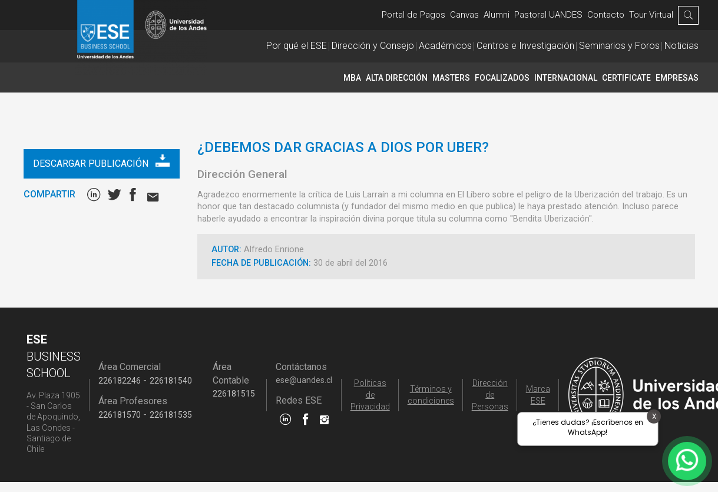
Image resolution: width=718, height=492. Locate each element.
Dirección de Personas (490, 394)
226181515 (234, 393)
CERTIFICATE (626, 77)
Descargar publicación (101, 161)
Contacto (605, 14)
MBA (352, 77)
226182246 (119, 380)
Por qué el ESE (296, 45)
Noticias (681, 45)
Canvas (464, 14)
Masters (451, 77)
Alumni (496, 14)
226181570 (119, 415)
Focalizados (502, 77)
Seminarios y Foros (619, 45)
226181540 (171, 380)
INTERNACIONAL (565, 77)
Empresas (677, 77)
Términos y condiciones (431, 394)
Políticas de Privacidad (370, 394)
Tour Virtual (651, 14)
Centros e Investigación (525, 45)
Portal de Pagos (413, 14)
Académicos (445, 45)
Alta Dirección (397, 77)
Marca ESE (538, 394)
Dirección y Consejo (373, 45)
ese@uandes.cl (304, 380)
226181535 (171, 415)
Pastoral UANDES (548, 14)
